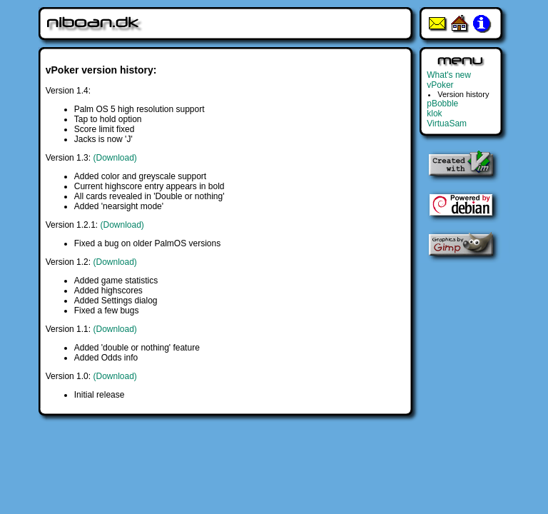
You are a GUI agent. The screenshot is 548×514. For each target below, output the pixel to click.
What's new (449, 75)
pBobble (442, 104)
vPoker (440, 85)
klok (434, 114)
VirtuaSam (447, 123)
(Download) (114, 158)
